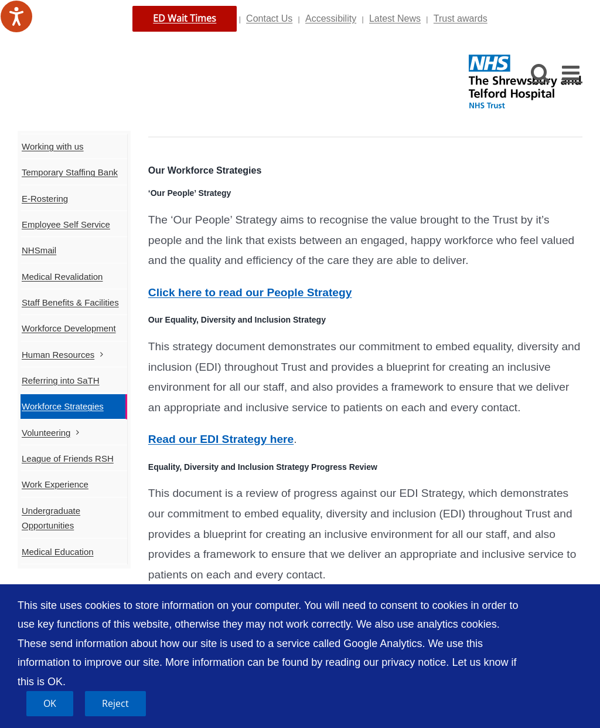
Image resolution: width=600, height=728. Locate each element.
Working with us (53, 146)
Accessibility (330, 18)
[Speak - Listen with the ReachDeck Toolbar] (16, 16)
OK (49, 703)
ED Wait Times (184, 18)
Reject (115, 703)
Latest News (395, 18)
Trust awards (461, 18)
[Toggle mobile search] (540, 72)
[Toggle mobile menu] (572, 72)
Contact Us (269, 18)
